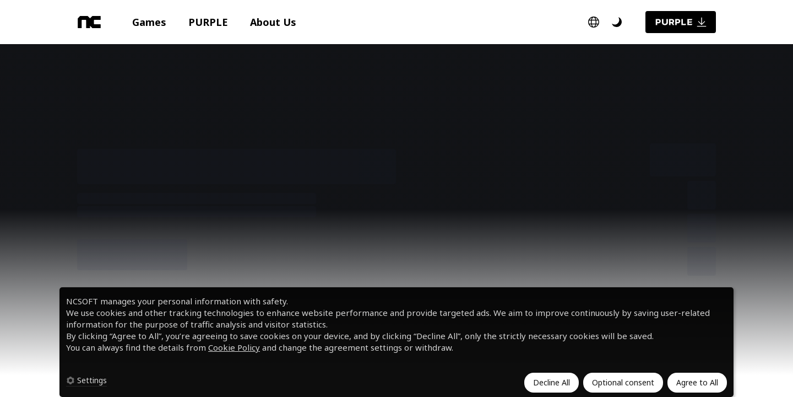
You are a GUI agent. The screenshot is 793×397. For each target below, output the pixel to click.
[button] (149, 22)
